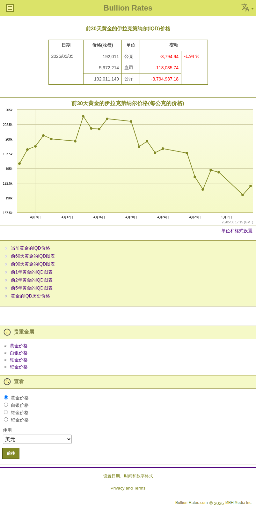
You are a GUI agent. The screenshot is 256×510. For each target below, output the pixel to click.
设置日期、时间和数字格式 (128, 476)
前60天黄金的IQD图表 (33, 256)
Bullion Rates (128, 8)
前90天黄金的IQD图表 (33, 264)
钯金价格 (19, 366)
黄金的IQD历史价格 (30, 295)
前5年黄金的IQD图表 (32, 287)
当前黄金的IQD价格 (30, 248)
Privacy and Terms (128, 488)
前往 (11, 453)
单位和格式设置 (236, 230)
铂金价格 (19, 359)
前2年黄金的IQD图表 (32, 279)
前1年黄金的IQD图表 (32, 271)
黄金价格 (19, 345)
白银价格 (19, 352)
